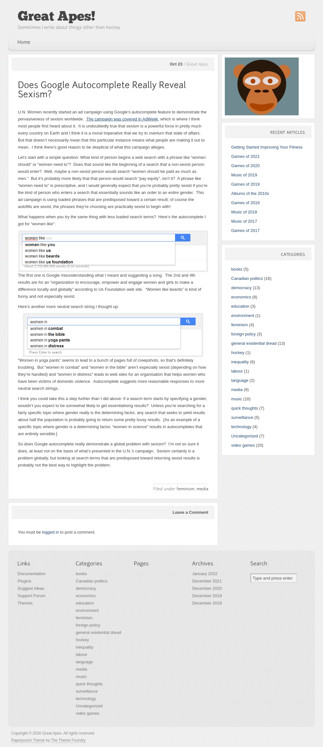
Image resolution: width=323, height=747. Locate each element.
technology (241, 426)
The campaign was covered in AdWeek (122, 119)
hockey (237, 352)
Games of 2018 (245, 202)
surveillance (242, 417)
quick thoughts (244, 408)
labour (237, 371)
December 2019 (207, 595)
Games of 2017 (245, 230)
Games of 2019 (245, 184)
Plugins (24, 581)
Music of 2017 (244, 221)
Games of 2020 (245, 165)
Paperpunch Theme (28, 740)
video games (243, 445)
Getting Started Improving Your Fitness (267, 147)
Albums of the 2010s (250, 193)
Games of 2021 (245, 156)
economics (241, 297)
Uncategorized (244, 436)
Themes (25, 603)
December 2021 (207, 581)
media (236, 389)
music (236, 399)
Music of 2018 (244, 212)
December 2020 (207, 588)
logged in (50, 532)
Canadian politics (247, 278)
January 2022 (204, 573)
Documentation (31, 573)
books (236, 269)
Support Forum (31, 595)
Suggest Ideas (31, 588)
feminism (239, 324)
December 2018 (207, 603)
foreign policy (243, 334)
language (239, 380)
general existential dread (254, 343)
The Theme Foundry (68, 740)
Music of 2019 (244, 175)
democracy (241, 287)
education (240, 306)
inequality (240, 361)
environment (242, 315)
